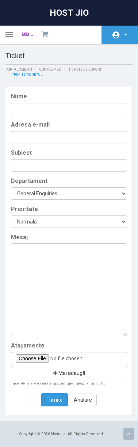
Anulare (83, 400)
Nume (19, 96)
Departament (29, 180)
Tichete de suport (85, 69)
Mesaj (19, 237)
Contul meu (125, 34)
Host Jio (69, 13)
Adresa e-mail (30, 124)
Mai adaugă (69, 373)
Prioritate (24, 209)
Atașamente (28, 345)
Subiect (21, 152)
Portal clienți (18, 69)
